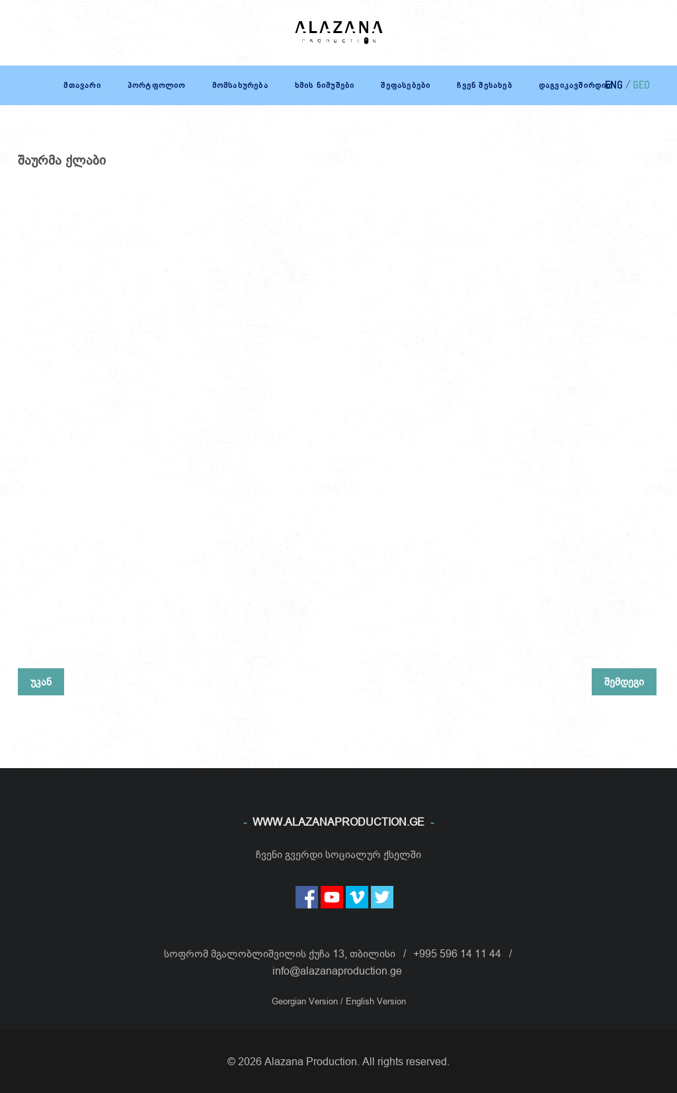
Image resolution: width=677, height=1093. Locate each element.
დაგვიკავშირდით (576, 85)
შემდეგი (624, 681)
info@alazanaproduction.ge (337, 971)
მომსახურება (240, 85)
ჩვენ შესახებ (484, 85)
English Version (376, 1001)
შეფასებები (405, 85)
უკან (41, 681)
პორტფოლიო (157, 85)
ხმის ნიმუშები (325, 85)
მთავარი (81, 85)
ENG (614, 84)
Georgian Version (306, 1001)
